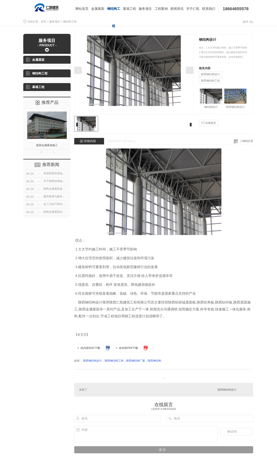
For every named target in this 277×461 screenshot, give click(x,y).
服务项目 (54, 21)
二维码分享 (246, 141)
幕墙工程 (35, 87)
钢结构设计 (211, 106)
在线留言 (208, 123)
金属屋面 (35, 59)
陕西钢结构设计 (210, 74)
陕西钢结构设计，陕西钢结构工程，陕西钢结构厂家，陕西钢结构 (122, 360)
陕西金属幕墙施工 (47, 145)
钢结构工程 (70, 21)
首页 (43, 21)
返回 (248, 21)
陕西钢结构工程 (210, 80)
